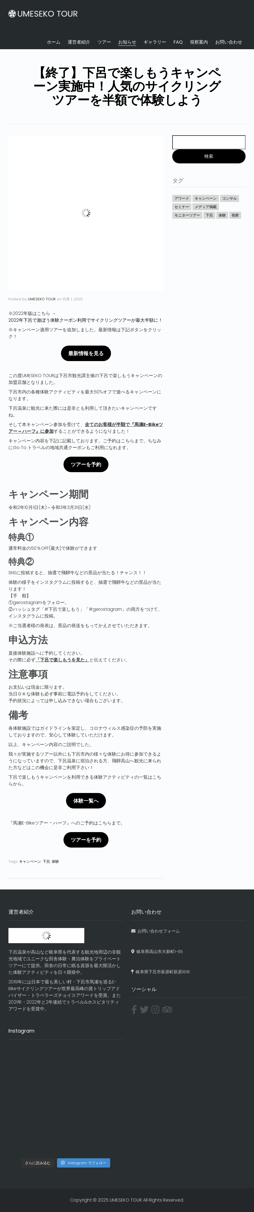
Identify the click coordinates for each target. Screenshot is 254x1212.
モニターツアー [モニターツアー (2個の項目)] (187, 215)
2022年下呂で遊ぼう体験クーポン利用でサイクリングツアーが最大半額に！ (85, 320)
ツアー (104, 42)
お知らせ (127, 42)
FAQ (178, 42)
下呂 (46, 861)
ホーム (53, 42)
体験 (55, 861)
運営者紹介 (79, 42)
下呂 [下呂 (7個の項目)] (209, 215)
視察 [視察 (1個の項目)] (235, 215)
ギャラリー (155, 42)
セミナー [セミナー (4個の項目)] (181, 206)
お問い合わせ (228, 42)
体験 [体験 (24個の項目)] (222, 215)
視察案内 (199, 42)
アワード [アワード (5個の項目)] (181, 198)
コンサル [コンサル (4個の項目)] (229, 198)
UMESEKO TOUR (42, 299)
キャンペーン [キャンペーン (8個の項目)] (206, 198)
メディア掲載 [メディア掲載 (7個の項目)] (206, 206)
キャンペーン (30, 861)
